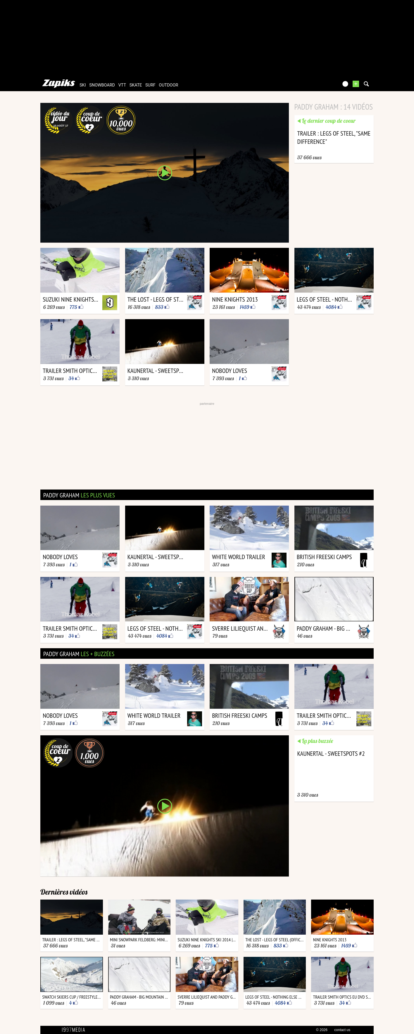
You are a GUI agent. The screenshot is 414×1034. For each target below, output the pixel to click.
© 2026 (321, 1030)
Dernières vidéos (63, 892)
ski (83, 85)
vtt (122, 85)
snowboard (102, 85)
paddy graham (79, 495)
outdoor (168, 85)
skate (136, 85)
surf (150, 85)
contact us (342, 1030)
